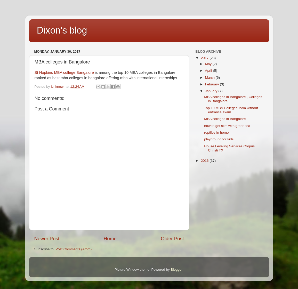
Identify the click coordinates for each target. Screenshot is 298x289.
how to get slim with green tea (227, 126)
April (209, 71)
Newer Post (47, 238)
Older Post (172, 238)
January (212, 91)
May (209, 64)
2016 (205, 161)
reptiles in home (216, 132)
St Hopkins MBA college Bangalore (64, 72)
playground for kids (218, 139)
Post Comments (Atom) (73, 249)
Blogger (177, 269)
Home (110, 238)
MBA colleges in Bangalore (225, 119)
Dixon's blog (62, 30)
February (212, 84)
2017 (205, 58)
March (210, 77)
